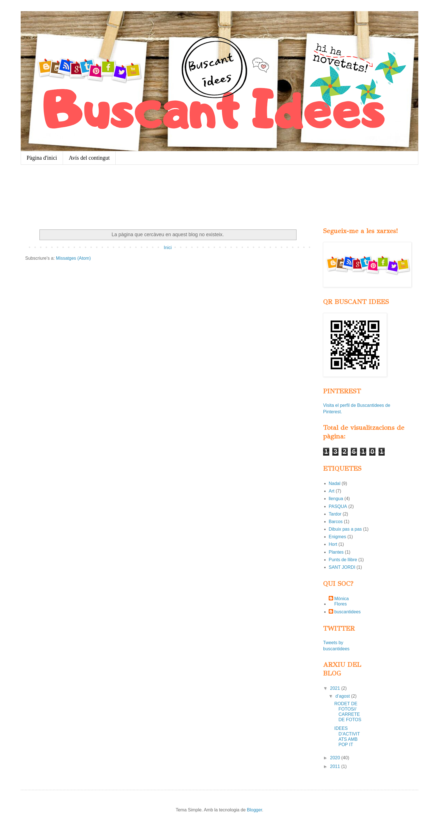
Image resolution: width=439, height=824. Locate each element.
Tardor (335, 514)
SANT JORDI (342, 567)
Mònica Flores (341, 601)
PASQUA (338, 506)
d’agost (343, 696)
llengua (336, 498)
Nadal (334, 483)
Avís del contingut (89, 158)
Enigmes (337, 536)
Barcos (336, 521)
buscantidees (347, 611)
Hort (333, 544)
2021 (335, 688)
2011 (335, 766)
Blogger (254, 809)
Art (331, 491)
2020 (335, 757)
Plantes (336, 552)
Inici (168, 247)
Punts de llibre (343, 559)
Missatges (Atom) (73, 258)
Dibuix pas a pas (345, 529)
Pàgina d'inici (42, 158)
